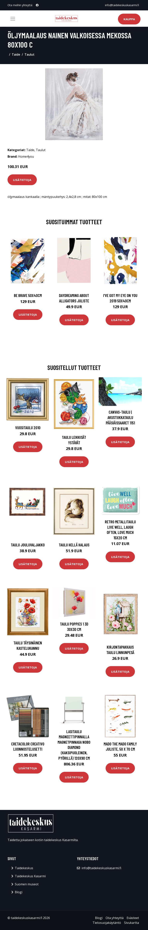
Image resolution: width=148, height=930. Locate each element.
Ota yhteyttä (115, 918)
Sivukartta (131, 923)
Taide (16, 54)
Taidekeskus (24, 868)
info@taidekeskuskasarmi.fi (122, 5)
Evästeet (133, 918)
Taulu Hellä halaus (74, 544)
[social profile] (37, 5)
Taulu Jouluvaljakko (28, 544)
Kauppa (129, 19)
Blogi (18, 892)
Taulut (29, 54)
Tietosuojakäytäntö (106, 923)
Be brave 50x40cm (28, 295)
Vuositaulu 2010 (27, 427)
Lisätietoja (22, 180)
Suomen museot (27, 884)
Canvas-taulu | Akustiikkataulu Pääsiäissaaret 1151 (120, 417)
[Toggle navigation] (13, 18)
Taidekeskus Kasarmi (30, 876)
